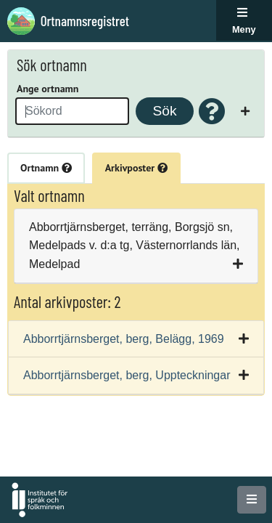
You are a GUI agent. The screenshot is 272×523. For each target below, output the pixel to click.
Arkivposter (136, 167)
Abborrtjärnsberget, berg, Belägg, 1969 (123, 339)
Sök (164, 110)
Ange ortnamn (47, 88)
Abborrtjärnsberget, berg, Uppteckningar (127, 375)
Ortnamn (46, 167)
